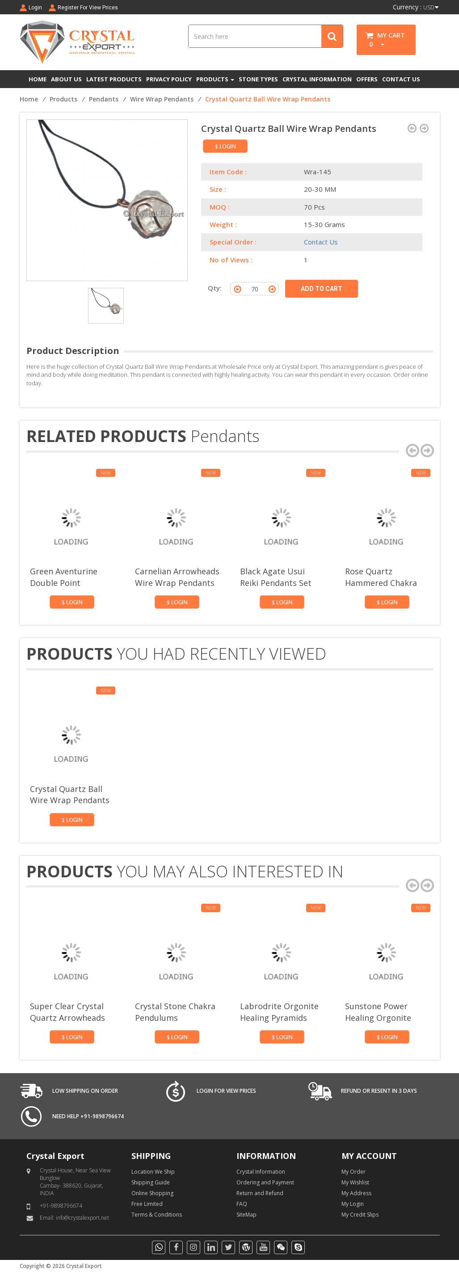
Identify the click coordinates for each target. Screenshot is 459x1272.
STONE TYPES (258, 79)
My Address (356, 1193)
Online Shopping (152, 1193)
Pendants (103, 99)
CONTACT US (401, 79)
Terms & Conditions (156, 1214)
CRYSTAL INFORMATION (317, 79)
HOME (37, 79)
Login (35, 7)
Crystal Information (260, 1171)
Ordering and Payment (265, 1182)
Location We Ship (153, 1171)
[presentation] (412, 450)
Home (29, 99)
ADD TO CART (321, 288)
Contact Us (321, 241)
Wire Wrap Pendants (162, 99)
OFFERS (367, 79)
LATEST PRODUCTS (114, 79)
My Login (352, 1204)
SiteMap (246, 1214)
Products (63, 99)
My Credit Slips (360, 1214)
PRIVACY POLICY (169, 79)
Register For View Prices (88, 7)
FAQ (241, 1204)
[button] (379, 44)
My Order (353, 1171)
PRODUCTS (215, 79)
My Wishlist (355, 1182)
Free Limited (147, 1204)
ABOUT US (66, 79)
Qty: (215, 287)
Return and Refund (259, 1193)
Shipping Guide (150, 1182)
